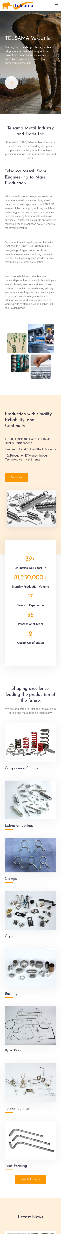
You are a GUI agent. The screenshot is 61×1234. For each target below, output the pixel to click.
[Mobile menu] (56, 6)
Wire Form (13, 1051)
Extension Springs (19, 826)
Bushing (11, 994)
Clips (9, 936)
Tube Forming (16, 1166)
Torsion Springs (17, 1108)
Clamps (11, 879)
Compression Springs (21, 768)
